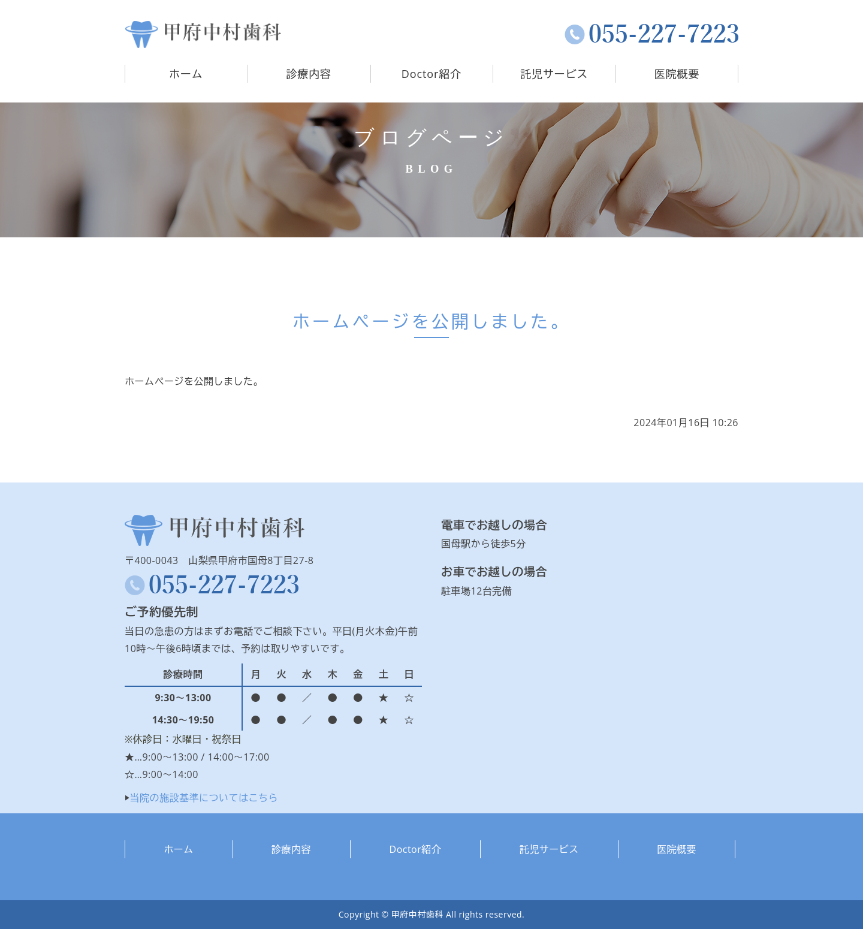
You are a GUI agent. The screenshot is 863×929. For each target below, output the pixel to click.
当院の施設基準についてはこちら (204, 797)
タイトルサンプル (203, 34)
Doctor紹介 (431, 74)
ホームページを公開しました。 (431, 321)
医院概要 (677, 74)
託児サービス (554, 74)
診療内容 (308, 74)
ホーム (186, 74)
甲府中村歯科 (417, 914)
